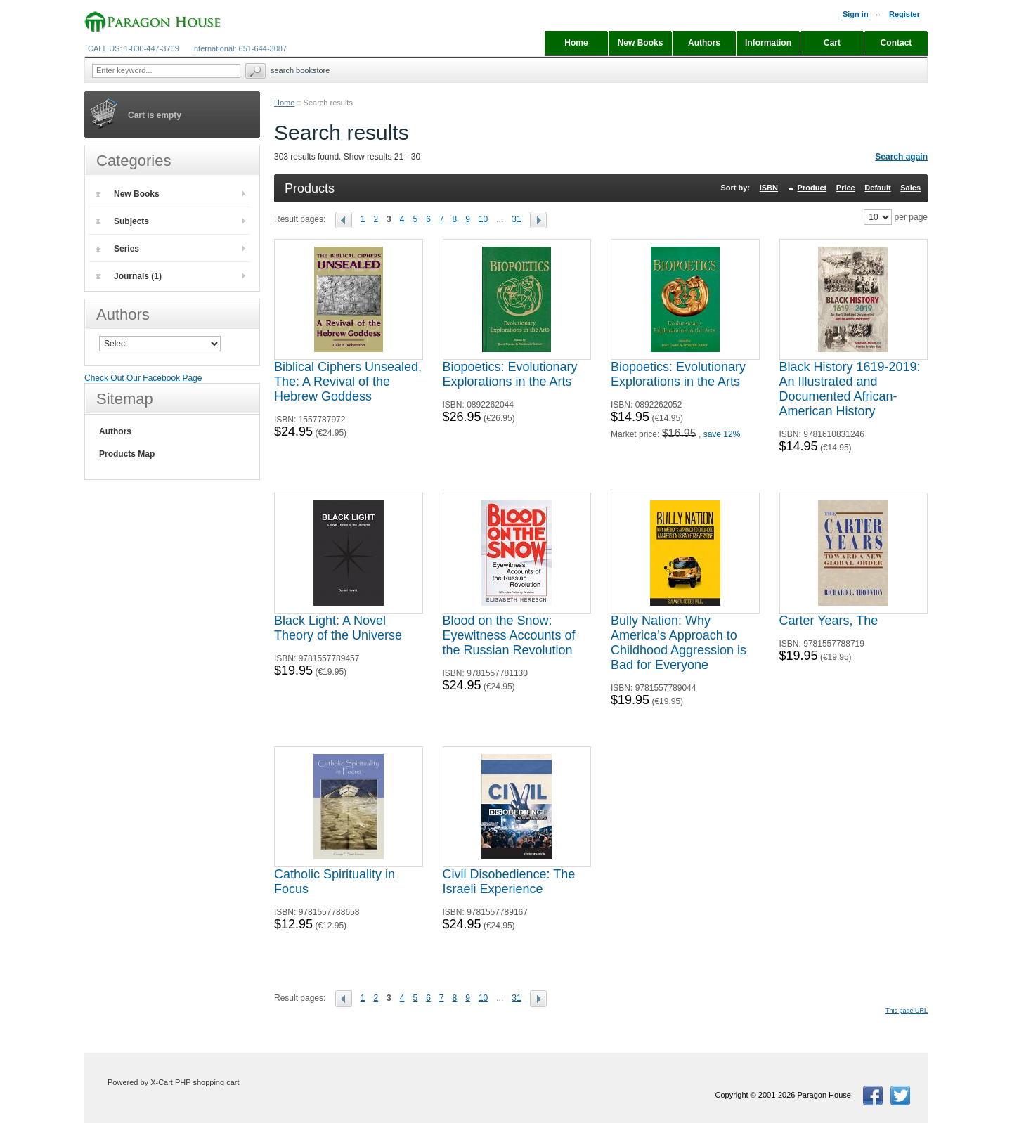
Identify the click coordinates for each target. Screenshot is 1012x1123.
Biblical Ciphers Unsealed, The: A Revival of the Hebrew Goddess (348, 381)
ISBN (769, 187)
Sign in (856, 14)
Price (845, 187)
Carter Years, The (828, 621)
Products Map (127, 454)
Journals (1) (129, 276)
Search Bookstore (300, 70)
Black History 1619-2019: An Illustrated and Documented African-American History (850, 389)
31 (516, 219)
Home (284, 102)
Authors (115, 431)
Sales (910, 187)
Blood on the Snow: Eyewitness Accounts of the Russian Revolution (509, 635)
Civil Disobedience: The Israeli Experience (509, 881)
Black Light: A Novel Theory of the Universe (338, 628)
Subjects (122, 221)
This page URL (906, 1010)
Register (904, 14)
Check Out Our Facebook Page (143, 378)
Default (877, 187)
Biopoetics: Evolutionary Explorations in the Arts (510, 374)
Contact (896, 43)
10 (483, 219)
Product (812, 187)
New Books (128, 194)
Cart (832, 43)
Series (117, 249)
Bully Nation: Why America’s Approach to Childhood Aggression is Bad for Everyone (678, 643)
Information (768, 43)
